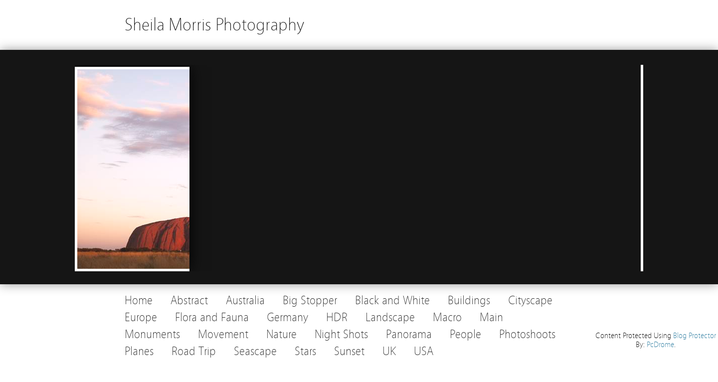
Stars (305, 351)
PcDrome (660, 344)
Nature (281, 334)
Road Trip (194, 351)
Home (139, 300)
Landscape (390, 317)
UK (389, 351)
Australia (245, 300)
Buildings (469, 300)
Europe (141, 317)
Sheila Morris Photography (214, 24)
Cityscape (530, 300)
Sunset (349, 351)
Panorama (409, 334)
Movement (223, 334)
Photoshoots (527, 334)
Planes (139, 351)
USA (423, 351)
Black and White (392, 300)
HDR (337, 317)
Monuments (152, 334)
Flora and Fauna (212, 317)
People (465, 334)
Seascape (255, 351)
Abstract (189, 300)
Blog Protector (694, 335)
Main (491, 317)
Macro (447, 317)
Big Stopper (310, 300)
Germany (287, 317)
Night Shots (341, 334)
